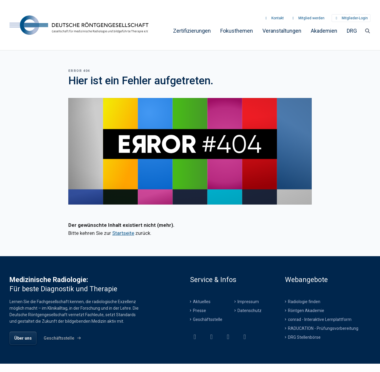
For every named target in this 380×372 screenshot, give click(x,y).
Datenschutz (250, 310)
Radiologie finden (304, 301)
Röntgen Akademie (306, 310)
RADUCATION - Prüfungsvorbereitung (323, 328)
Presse (199, 310)
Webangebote (306, 279)
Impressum (248, 301)
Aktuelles (201, 301)
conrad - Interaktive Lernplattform (320, 319)
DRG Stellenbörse (304, 337)
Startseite (123, 233)
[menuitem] (192, 30)
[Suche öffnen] (367, 30)
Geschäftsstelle (207, 319)
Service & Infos (213, 279)
